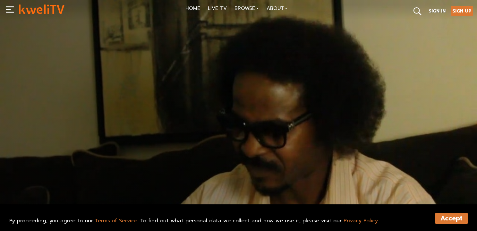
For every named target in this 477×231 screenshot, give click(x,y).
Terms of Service (116, 221)
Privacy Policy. (361, 221)
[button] (246, 9)
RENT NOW (83, 185)
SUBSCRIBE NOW (41, 185)
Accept (451, 218)
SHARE (114, 185)
